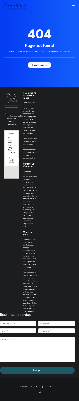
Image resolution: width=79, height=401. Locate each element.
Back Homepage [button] (39, 65)
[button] (73, 6)
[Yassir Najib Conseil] (15, 6)
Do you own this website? (12, 160)
